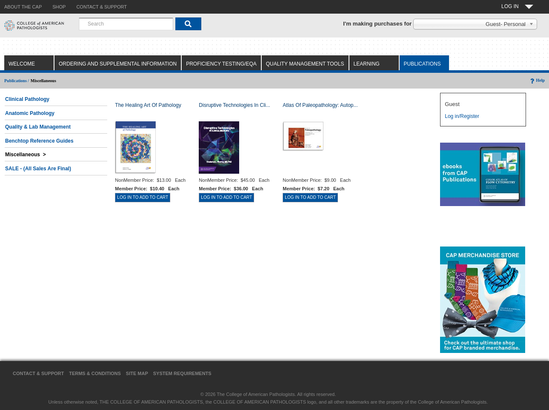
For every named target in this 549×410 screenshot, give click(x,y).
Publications (422, 64)
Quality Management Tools (305, 64)
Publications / (16, 80)
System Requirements (182, 373)
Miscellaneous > (25, 155)
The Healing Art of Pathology (148, 105)
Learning (367, 64)
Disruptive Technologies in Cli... (234, 105)
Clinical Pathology (27, 99)
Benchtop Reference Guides (39, 141)
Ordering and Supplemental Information (118, 64)
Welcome (22, 64)
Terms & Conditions (95, 373)
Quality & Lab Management (38, 127)
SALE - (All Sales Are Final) (38, 169)
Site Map (137, 373)
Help (537, 80)
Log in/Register (462, 116)
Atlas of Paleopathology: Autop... (320, 105)
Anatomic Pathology (29, 113)
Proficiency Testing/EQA (221, 64)
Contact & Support (38, 373)
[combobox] (126, 23)
